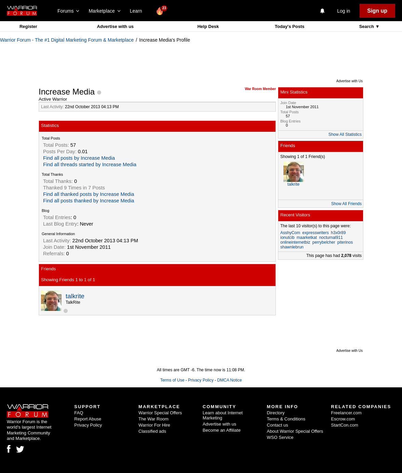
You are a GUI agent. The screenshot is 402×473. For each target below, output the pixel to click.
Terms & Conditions (286, 418)
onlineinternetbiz (295, 242)
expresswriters (315, 232)
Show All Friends (346, 203)
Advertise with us (115, 26)
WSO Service (280, 437)
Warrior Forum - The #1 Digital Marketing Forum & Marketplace (67, 40)
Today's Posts (290, 26)
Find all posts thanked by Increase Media (88, 200)
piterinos (345, 242)
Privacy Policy (201, 380)
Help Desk (208, 26)
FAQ (78, 412)
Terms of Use (172, 380)
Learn (138, 11)
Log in (343, 11)
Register (28, 26)
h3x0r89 (338, 232)
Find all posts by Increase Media (79, 158)
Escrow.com (343, 418)
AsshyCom (290, 232)
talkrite (75, 296)
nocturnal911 (331, 237)
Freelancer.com (346, 412)
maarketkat (307, 237)
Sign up (377, 11)
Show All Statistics (345, 134)
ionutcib (287, 237)
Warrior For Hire (154, 425)
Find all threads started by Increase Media (89, 164)
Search (367, 26)
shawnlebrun (292, 247)
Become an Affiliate (222, 430)
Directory (276, 412)
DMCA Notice (229, 380)
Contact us (277, 425)
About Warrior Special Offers (295, 431)
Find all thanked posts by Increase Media (88, 194)
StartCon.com (344, 425)
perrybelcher (323, 242)
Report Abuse (87, 418)
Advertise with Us (349, 81)
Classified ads (152, 431)
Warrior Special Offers (160, 412)
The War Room (153, 418)
